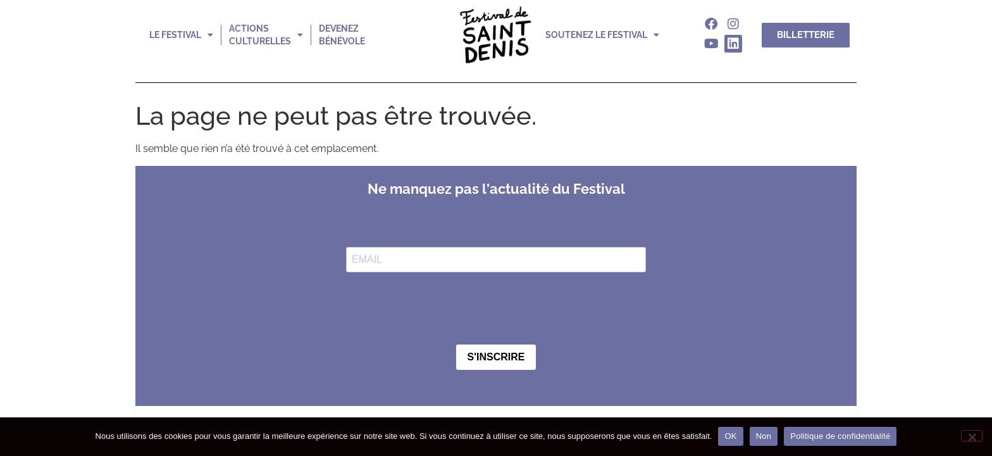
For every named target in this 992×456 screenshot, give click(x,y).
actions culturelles (266, 34)
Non (764, 436)
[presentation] (442, 309)
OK (730, 436)
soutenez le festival (602, 34)
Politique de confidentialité (840, 436)
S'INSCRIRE (496, 357)
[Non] (972, 435)
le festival (181, 35)
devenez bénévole (342, 34)
